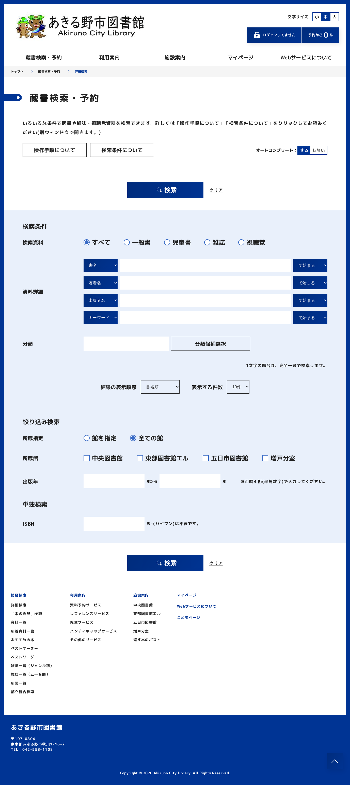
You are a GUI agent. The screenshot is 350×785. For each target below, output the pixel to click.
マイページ (241, 57)
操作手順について (52, 150)
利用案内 (109, 57)
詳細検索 (19, 604)
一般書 (139, 241)
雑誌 (217, 241)
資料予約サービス (85, 604)
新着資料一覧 (22, 630)
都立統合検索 (22, 691)
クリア (216, 189)
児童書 (179, 241)
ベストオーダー (24, 647)
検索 (166, 189)
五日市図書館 (228, 457)
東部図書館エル (165, 457)
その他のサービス (85, 639)
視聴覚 (254, 241)
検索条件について (114, 150)
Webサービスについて (306, 57)
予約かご (320, 35)
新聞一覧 (19, 682)
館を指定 (102, 437)
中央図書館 (106, 457)
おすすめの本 (22, 639)
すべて (99, 241)
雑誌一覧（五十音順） (30, 673)
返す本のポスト (147, 639)
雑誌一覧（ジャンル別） (32, 665)
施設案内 (175, 57)
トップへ (17, 72)
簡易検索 (19, 594)
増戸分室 (280, 457)
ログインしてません (274, 35)
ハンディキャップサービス (93, 630)
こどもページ (188, 616)
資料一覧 (19, 621)
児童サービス (81, 621)
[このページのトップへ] (335, 761)
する (304, 150)
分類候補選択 (200, 342)
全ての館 (148, 437)
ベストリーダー (24, 656)
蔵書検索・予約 (44, 57)
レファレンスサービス (89, 612)
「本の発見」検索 (26, 612)
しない (318, 150)
